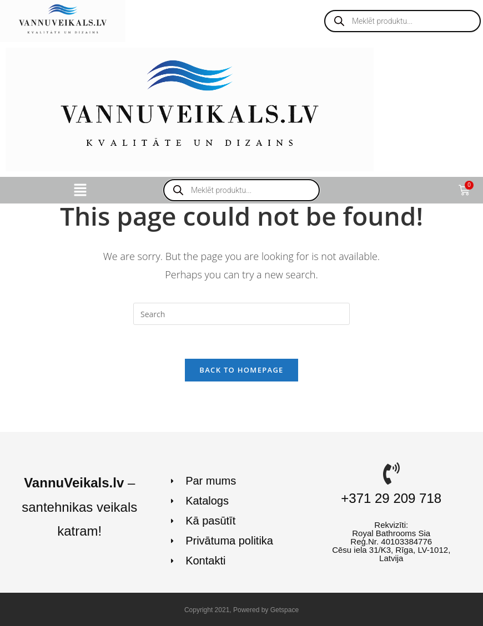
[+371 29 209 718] (391, 473)
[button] (80, 190)
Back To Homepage (241, 370)
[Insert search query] (241, 314)
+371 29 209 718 (391, 498)
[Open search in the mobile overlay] (402, 21)
